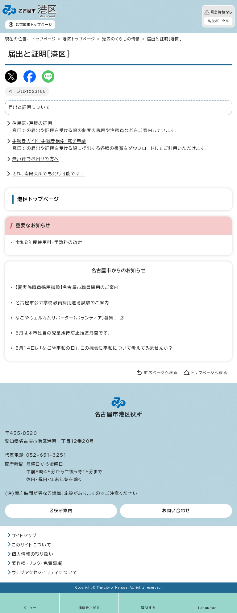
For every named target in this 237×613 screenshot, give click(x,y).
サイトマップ (24, 535)
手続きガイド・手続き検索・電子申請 (49, 141)
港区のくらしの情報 (121, 39)
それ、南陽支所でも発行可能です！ (48, 173)
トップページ (44, 39)
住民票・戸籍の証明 (32, 123)
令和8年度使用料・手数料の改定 (48, 242)
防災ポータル (218, 21)
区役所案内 (61, 510)
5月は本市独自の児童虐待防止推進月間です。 (62, 333)
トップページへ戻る (209, 373)
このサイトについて (31, 545)
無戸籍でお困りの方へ (35, 159)
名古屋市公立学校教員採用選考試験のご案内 (62, 303)
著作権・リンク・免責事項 (37, 563)
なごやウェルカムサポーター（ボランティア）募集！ (69, 318)
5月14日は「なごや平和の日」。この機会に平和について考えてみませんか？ (94, 348)
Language (207, 607)
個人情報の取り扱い (32, 554)
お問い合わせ (176, 510)
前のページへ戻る (160, 373)
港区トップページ (79, 39)
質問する (148, 607)
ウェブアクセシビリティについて (44, 572)
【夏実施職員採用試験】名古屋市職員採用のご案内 (67, 287)
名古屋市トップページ (33, 24)
